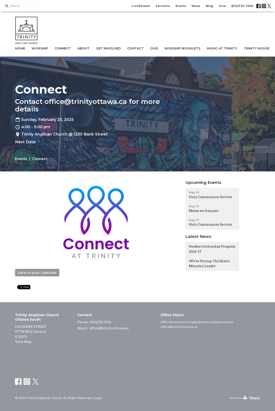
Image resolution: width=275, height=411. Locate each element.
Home (20, 48)
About (83, 48)
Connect (63, 48)
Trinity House (256, 48)
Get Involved (108, 48)
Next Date (28, 141)
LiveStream (141, 6)
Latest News (198, 236)
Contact (135, 48)
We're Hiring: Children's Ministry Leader (209, 263)
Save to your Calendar (37, 273)
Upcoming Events (203, 182)
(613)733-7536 (242, 6)
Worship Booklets (182, 48)
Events (181, 6)
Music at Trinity (222, 48)
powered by (245, 398)
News (196, 6)
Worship (40, 48)
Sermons (163, 6)
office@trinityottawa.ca (109, 328)
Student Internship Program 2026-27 (212, 249)
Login (97, 398)
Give (222, 6)
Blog (209, 6)
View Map (23, 342)
